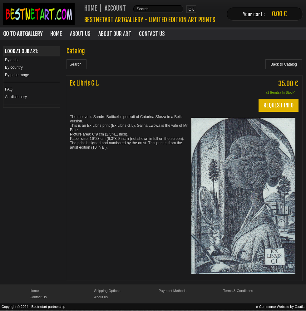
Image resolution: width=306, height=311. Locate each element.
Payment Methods (172, 291)
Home (56, 33)
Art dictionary (16, 97)
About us (101, 297)
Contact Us (152, 33)
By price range (17, 75)
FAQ (8, 89)
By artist (11, 60)
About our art (114, 33)
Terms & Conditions (238, 291)
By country (14, 67)
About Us (80, 33)
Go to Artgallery (22, 33)
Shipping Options (107, 291)
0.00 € (279, 14)
